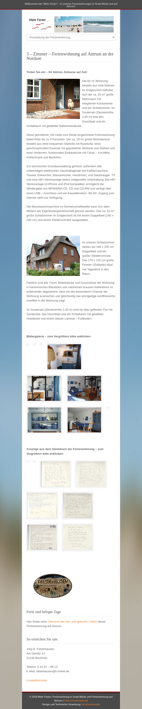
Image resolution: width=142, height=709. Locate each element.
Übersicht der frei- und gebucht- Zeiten (72, 621)
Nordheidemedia (91, 704)
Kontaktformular (36, 680)
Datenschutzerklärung (76, 700)
